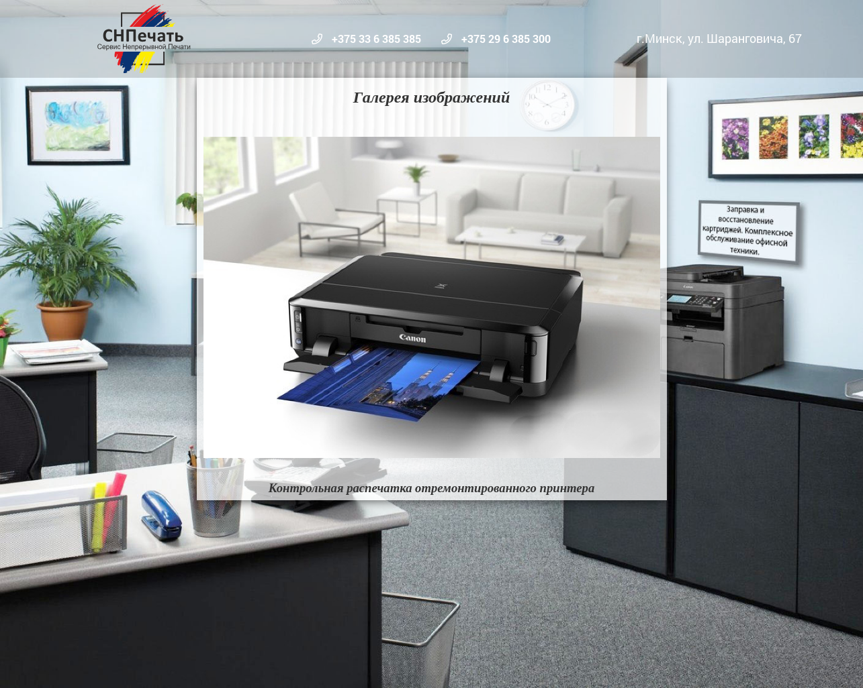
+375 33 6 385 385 (375, 39)
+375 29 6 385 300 (505, 39)
